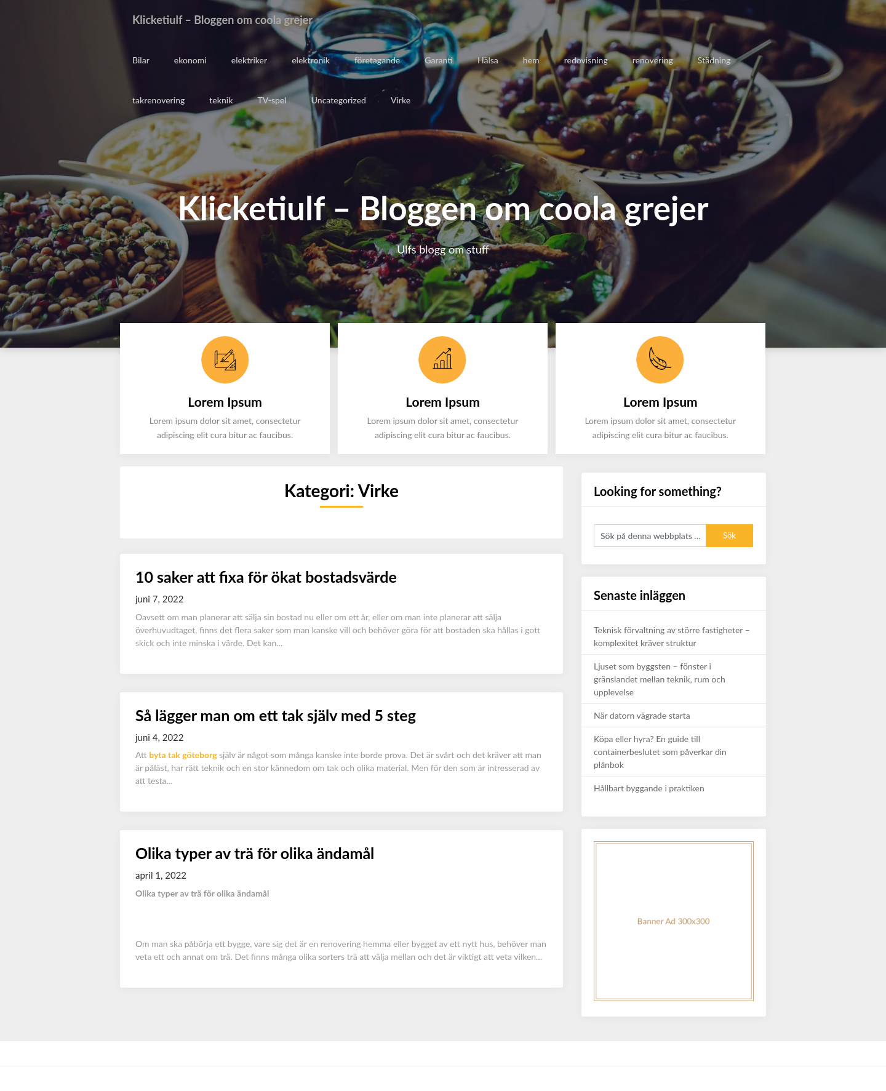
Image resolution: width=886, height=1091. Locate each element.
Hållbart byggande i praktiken (649, 788)
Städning (712, 60)
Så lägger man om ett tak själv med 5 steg (275, 715)
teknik (221, 100)
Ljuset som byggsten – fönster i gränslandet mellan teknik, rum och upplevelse (659, 679)
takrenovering (158, 100)
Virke (400, 100)
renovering (651, 60)
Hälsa (486, 60)
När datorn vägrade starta (642, 715)
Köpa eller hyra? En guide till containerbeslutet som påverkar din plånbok (660, 751)
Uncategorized (338, 100)
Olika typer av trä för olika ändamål (254, 853)
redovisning (584, 60)
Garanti (437, 60)
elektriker (248, 60)
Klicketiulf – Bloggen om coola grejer (232, 19)
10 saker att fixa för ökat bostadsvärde (266, 576)
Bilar (141, 60)
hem (530, 60)
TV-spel (271, 100)
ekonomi (190, 60)
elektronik (310, 60)
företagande (376, 60)
